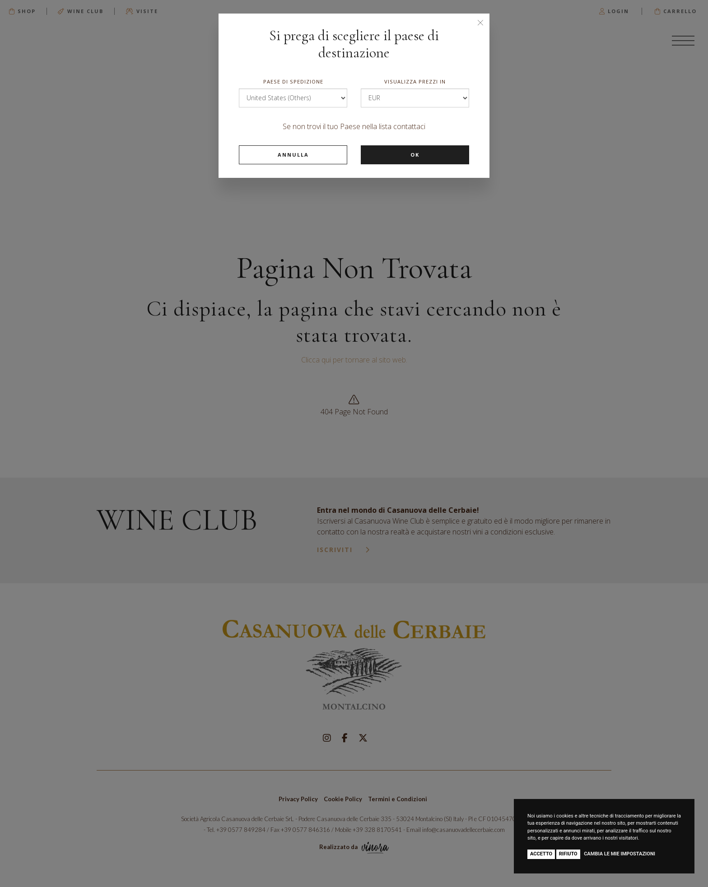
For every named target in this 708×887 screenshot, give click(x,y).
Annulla (293, 154)
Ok (414, 154)
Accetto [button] (541, 854)
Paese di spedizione (293, 81)
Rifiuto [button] (568, 854)
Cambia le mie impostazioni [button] (619, 854)
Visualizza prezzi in (415, 81)
